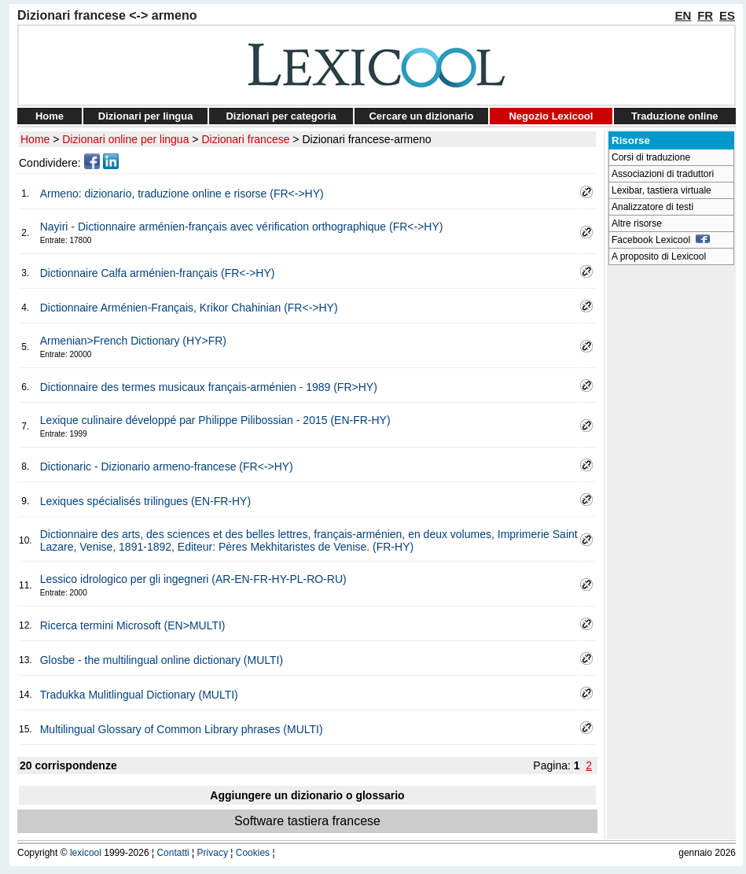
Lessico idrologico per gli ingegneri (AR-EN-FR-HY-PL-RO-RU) (193, 579)
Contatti (172, 852)
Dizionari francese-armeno (366, 139)
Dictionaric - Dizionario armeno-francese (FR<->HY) (166, 466)
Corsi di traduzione (651, 157)
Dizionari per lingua (145, 116)
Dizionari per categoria (281, 116)
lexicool (85, 852)
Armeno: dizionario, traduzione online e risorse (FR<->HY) (182, 193)
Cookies (253, 852)
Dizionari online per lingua (125, 139)
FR (705, 15)
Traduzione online (674, 116)
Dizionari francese (245, 139)
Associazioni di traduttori (663, 173)
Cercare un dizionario (421, 116)
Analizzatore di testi (652, 206)
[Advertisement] (671, 508)
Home (49, 116)
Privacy (212, 852)
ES (727, 15)
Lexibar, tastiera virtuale (661, 190)
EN (683, 15)
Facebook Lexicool (661, 239)
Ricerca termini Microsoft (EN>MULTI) (133, 625)
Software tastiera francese (307, 821)
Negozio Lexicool (551, 116)
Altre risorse (637, 223)
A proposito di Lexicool (659, 256)
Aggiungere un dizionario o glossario (307, 795)
